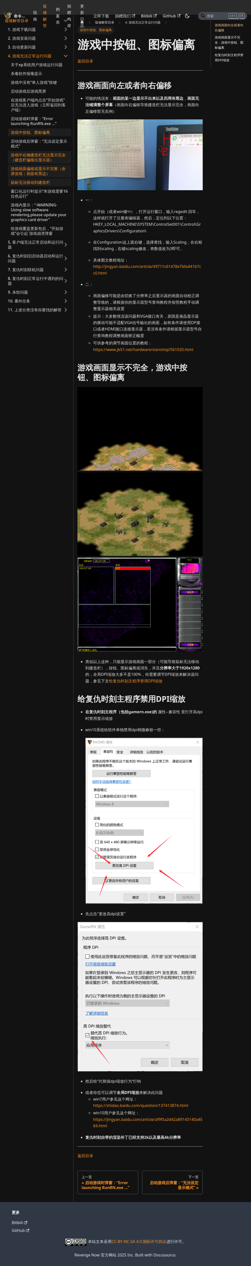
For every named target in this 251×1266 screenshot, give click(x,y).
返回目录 (85, 61)
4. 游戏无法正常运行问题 (29, 56)
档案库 (58, 16)
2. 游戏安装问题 (22, 38)
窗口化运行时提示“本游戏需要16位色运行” (39, 193)
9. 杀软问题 (18, 292)
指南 (35, 16)
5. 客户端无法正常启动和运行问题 (35, 244)
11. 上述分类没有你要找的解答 (35, 310)
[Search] (222, 16)
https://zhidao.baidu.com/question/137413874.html (140, 1105)
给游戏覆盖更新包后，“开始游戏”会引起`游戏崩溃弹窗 (37, 231)
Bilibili (149, 16)
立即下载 (101, 16)
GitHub (171, 16)
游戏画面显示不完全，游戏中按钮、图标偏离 (229, 42)
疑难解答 (45, 15)
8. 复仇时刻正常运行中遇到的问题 (35, 281)
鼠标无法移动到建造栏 (30, 182)
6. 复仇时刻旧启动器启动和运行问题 (35, 258)
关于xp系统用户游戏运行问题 (37, 64)
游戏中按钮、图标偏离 (30, 132)
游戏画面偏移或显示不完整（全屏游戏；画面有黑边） (38, 171)
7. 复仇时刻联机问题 (26, 269)
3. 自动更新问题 (22, 47)
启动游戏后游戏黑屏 (28, 91)
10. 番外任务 (19, 301)
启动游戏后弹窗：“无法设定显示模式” (39, 143)
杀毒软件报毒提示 (26, 73)
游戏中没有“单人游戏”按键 (34, 82)
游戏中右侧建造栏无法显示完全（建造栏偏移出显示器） (38, 157)
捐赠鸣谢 (69, 15)
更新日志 (82, 15)
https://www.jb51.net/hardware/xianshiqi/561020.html (143, 349)
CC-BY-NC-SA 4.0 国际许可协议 (139, 1241)
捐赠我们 (125, 16)
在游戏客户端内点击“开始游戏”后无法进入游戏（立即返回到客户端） (38, 105)
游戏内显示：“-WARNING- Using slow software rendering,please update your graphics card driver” (38, 212)
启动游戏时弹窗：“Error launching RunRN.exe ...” (34, 121)
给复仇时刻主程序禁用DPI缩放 (136, 681)
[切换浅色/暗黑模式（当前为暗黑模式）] (187, 16)
